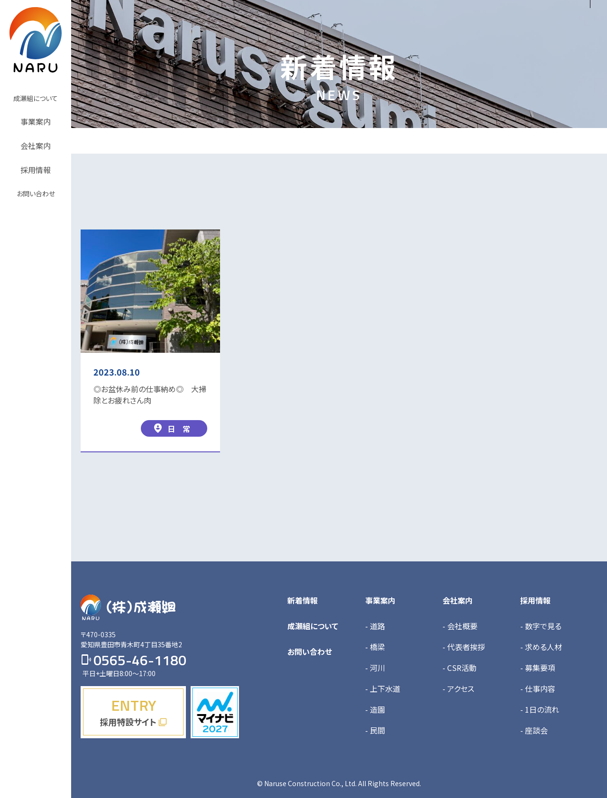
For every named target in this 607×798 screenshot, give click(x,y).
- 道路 (375, 626)
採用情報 (535, 600)
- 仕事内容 (537, 688)
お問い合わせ (309, 651)
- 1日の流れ (539, 709)
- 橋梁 (375, 646)
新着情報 (302, 600)
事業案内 (380, 600)
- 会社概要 (460, 626)
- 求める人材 (541, 646)
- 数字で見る (540, 626)
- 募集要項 (537, 667)
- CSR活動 (459, 667)
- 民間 (375, 730)
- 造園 (375, 709)
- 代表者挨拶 (463, 646)
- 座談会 (534, 730)
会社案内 (457, 600)
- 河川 (375, 667)
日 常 (171, 428)
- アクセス (458, 688)
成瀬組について (312, 626)
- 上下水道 (382, 688)
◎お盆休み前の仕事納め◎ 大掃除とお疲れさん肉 (149, 394)
